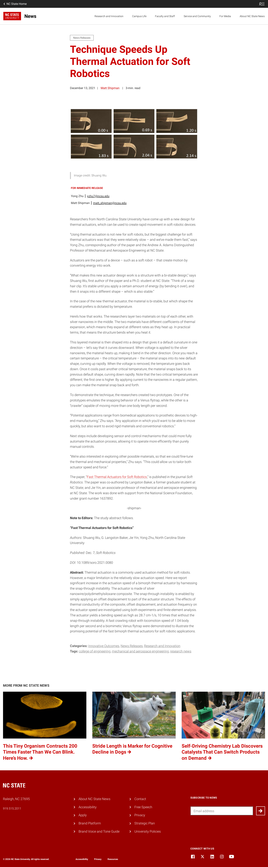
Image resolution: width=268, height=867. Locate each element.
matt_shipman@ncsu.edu (110, 203)
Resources (113, 859)
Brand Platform (90, 823)
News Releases (132, 646)
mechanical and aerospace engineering (140, 651)
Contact (140, 799)
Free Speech (143, 807)
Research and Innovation (109, 16)
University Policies (147, 831)
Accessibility (88, 807)
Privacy (139, 815)
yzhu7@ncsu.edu (98, 196)
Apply (83, 815)
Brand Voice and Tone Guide (99, 831)
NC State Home (15, 4)
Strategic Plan (144, 823)
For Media (225, 16)
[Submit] (260, 810)
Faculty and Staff (165, 16)
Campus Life (139, 16)
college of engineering (95, 651)
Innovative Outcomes (103, 646)
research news (180, 651)
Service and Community (197, 16)
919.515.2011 (12, 808)
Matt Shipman (110, 88)
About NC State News (252, 16)
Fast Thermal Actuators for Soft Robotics (117, 477)
